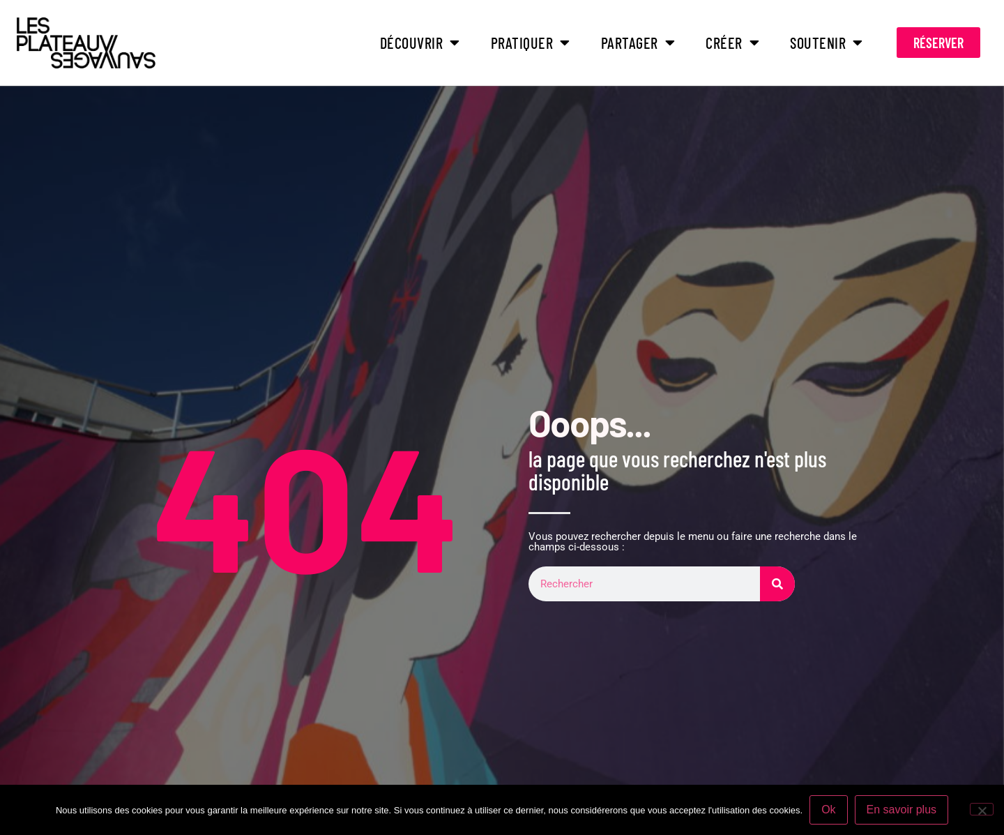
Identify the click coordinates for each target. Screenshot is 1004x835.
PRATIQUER (530, 42)
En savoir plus (902, 809)
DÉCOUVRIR (420, 42)
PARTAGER (638, 42)
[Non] (982, 809)
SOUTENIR (826, 42)
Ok (828, 809)
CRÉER (732, 42)
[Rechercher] (777, 583)
